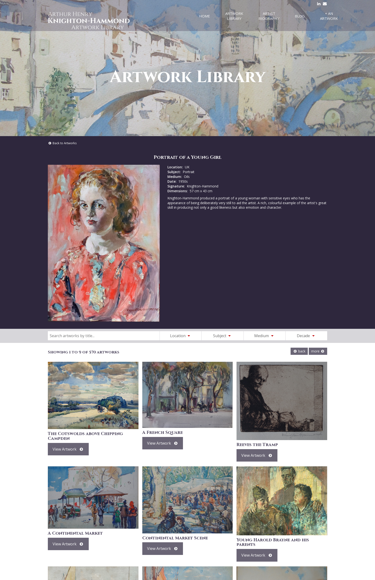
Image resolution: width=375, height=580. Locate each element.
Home (204, 16)
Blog (300, 16)
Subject (222, 335)
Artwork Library (234, 16)
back (299, 351)
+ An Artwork (329, 16)
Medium (264, 335)
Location (181, 335)
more (318, 351)
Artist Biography (269, 16)
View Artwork (68, 449)
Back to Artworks (62, 143)
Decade (306, 335)
